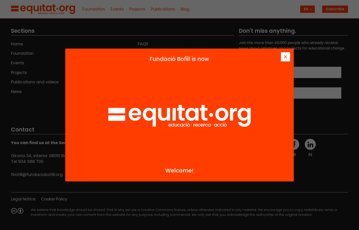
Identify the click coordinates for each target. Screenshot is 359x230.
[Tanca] (285, 56)
